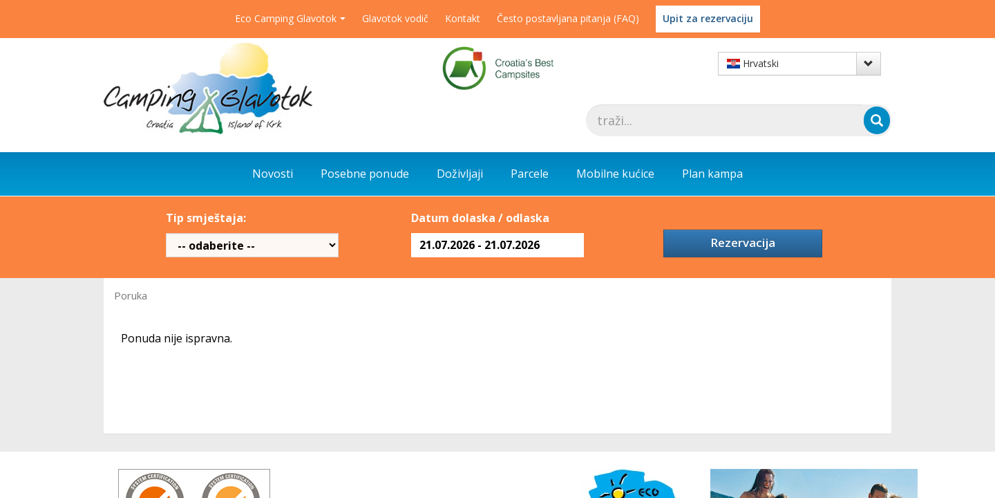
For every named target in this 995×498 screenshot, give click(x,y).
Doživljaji (460, 173)
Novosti (272, 173)
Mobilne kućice (615, 173)
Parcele (530, 173)
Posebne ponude (365, 173)
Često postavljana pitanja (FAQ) (568, 18)
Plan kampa (712, 173)
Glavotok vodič (395, 18)
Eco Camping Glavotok (290, 18)
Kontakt (462, 18)
